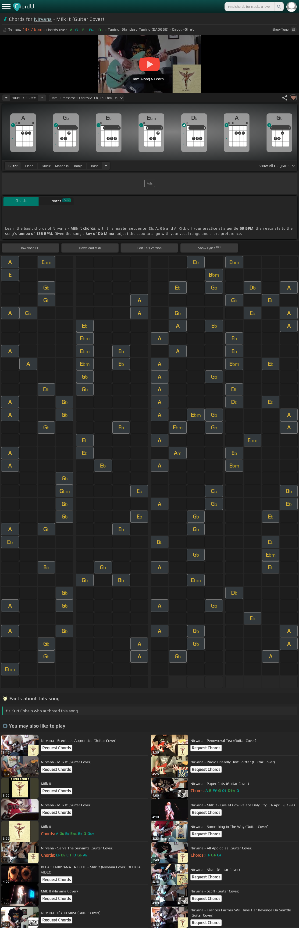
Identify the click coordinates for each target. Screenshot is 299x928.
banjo (78, 166)
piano (29, 166)
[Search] (278, 6)
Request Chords (56, 748)
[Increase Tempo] (42, 97)
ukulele (45, 166)
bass (94, 166)
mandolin (62, 166)
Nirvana (43, 19)
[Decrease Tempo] (6, 97)
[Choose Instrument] (105, 165)
